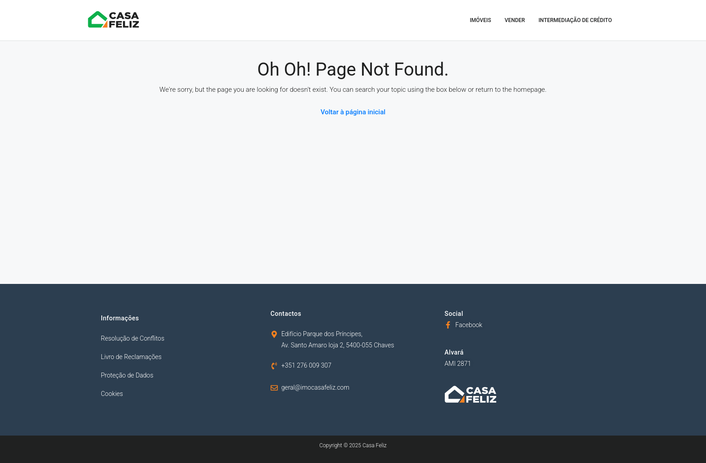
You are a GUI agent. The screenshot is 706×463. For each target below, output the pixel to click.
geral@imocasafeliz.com (315, 387)
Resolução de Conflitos (132, 338)
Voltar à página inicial (353, 112)
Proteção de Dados (127, 375)
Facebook (468, 324)
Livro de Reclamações (131, 356)
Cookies (112, 393)
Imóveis (480, 20)
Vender (515, 20)
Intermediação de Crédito (575, 20)
